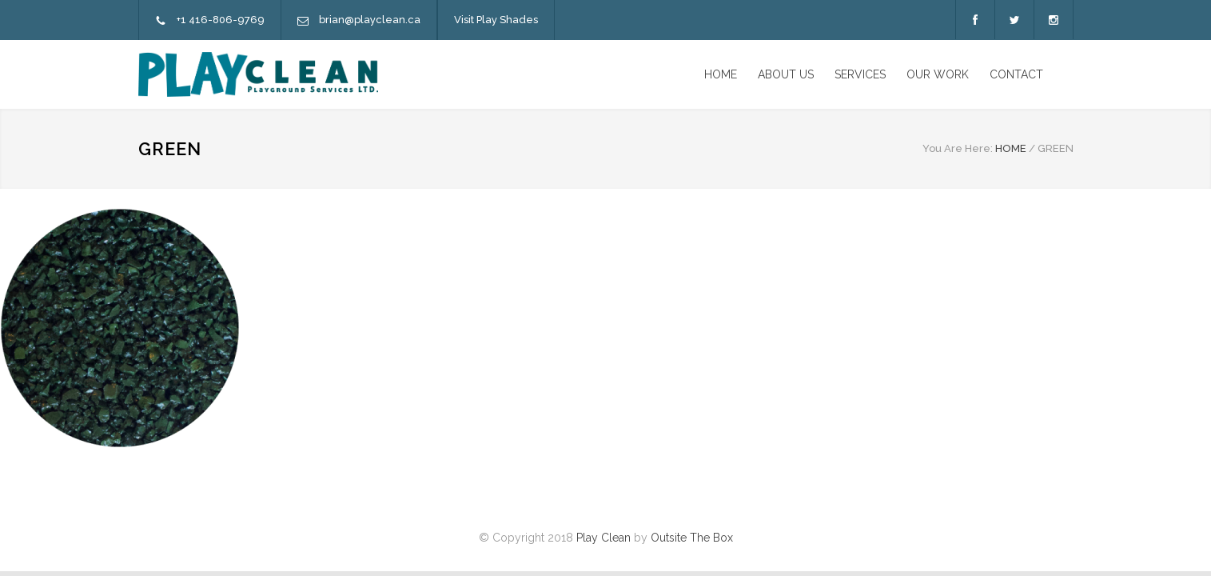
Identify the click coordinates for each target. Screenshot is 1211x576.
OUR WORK (937, 74)
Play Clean (603, 537)
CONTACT (1016, 74)
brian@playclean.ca (369, 20)
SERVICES (860, 74)
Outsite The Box (692, 537)
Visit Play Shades (496, 20)
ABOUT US (786, 74)
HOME (720, 74)
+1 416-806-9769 (221, 20)
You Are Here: (957, 148)
